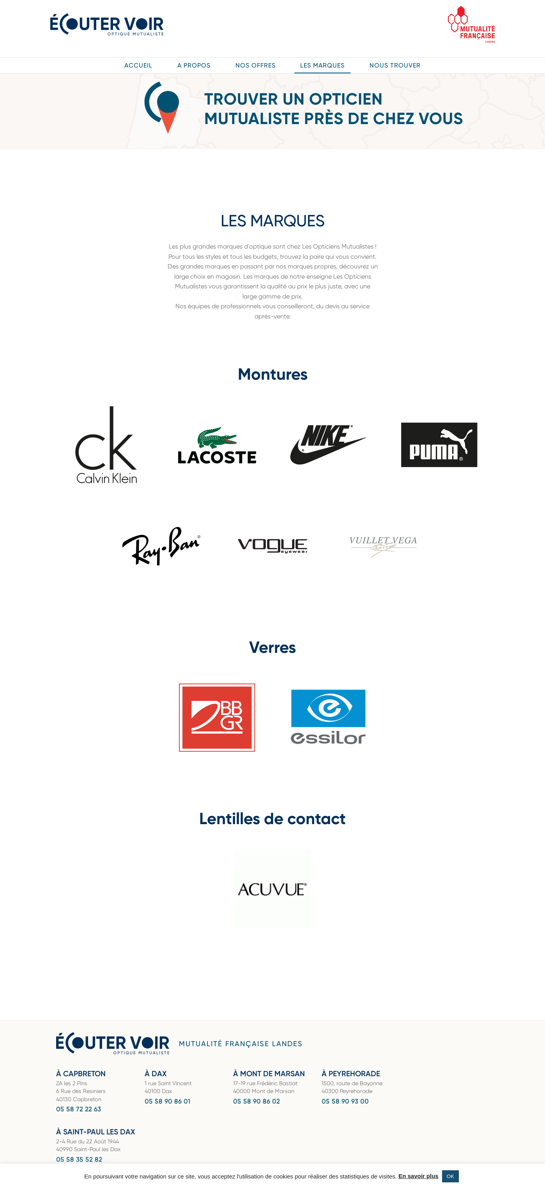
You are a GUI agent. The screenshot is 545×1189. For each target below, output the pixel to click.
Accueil (138, 65)
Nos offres (255, 65)
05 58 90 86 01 (167, 1101)
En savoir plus (418, 1176)
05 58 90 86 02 (256, 1101)
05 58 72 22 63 (78, 1109)
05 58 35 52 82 (79, 1159)
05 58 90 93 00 (345, 1101)
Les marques (322, 65)
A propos (194, 65)
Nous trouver (395, 65)
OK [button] (450, 1176)
